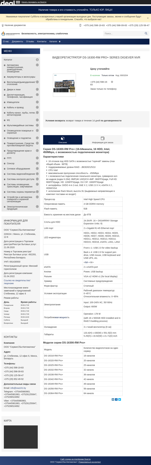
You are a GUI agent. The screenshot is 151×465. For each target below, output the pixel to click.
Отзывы (30, 41)
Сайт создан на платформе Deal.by (75, 459)
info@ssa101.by (18, 388)
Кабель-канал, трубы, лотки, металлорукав (21, 113)
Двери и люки (13, 89)
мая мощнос (61, 317)
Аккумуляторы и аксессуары (21, 77)
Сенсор (10, 163)
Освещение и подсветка (19, 138)
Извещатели (13, 102)
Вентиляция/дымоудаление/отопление (21, 83)
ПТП (9, 158)
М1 (8, 120)
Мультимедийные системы (20, 125)
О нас (6, 41)
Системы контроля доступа (20, 179)
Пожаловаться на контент (90, 462)
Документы (17, 41)
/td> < (87, 262)
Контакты (41, 41)
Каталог (53, 41)
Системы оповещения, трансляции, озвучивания (19, 185)
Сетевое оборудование (18, 168)
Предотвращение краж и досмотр (19, 151)
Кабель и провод (15, 107)
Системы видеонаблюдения (21, 174)
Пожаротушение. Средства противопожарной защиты (20, 144)
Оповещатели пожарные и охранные (20, 131)
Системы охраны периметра (21, 192)
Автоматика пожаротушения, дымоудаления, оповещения (15, 68)
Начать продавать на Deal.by (34, 2)
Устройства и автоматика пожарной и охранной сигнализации (19, 199)
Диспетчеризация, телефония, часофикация (20, 96)
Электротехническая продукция (17, 207)
